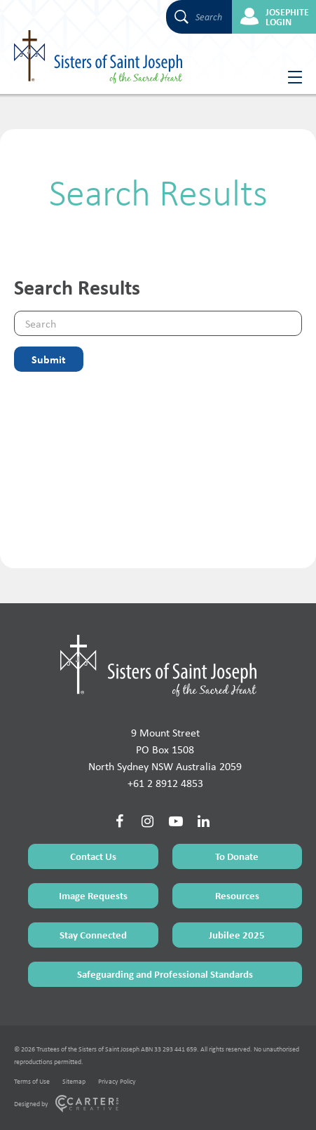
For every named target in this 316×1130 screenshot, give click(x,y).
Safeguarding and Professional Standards (165, 974)
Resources (237, 895)
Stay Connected (93, 934)
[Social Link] (120, 821)
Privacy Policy (117, 1081)
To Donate (237, 856)
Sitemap (73, 1081)
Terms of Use (32, 1081)
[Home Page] (158, 666)
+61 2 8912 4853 (165, 783)
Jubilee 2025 (237, 934)
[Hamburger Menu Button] (289, 77)
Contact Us (93, 856)
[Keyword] (158, 323)
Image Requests (93, 895)
